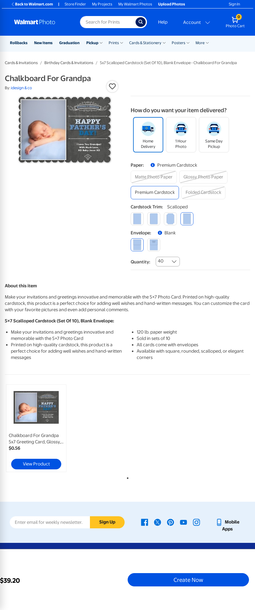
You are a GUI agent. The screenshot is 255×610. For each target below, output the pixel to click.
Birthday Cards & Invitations (68, 62)
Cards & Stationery (145, 43)
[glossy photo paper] (203, 177)
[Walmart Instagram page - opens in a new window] (196, 522)
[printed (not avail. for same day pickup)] (153, 244)
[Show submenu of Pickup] (101, 42)
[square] (137, 218)
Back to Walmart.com (32, 4)
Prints (114, 43)
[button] (112, 86)
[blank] (137, 244)
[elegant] (170, 218)
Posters (178, 43)
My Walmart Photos (135, 4)
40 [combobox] (161, 261)
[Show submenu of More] (207, 42)
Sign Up (107, 522)
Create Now (188, 579)
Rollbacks (18, 43)
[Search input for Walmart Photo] (107, 22)
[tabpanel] (46, 428)
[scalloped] (186, 218)
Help (162, 22)
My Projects (102, 4)
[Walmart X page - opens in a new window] (157, 522)
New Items (43, 43)
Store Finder (75, 4)
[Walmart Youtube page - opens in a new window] (183, 522)
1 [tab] (126, 477)
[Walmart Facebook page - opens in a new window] (144, 522)
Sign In (234, 4)
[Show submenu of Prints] (121, 42)
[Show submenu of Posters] (188, 42)
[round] (153, 218)
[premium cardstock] (155, 192)
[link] (36, 428)
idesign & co (21, 88)
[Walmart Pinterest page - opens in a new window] (170, 522)
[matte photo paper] (154, 177)
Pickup (92, 43)
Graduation (69, 43)
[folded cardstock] (203, 192)
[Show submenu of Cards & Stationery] (164, 42)
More (200, 43)
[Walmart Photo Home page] (40, 22)
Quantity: (140, 262)
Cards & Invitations (21, 62)
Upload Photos (171, 4)
